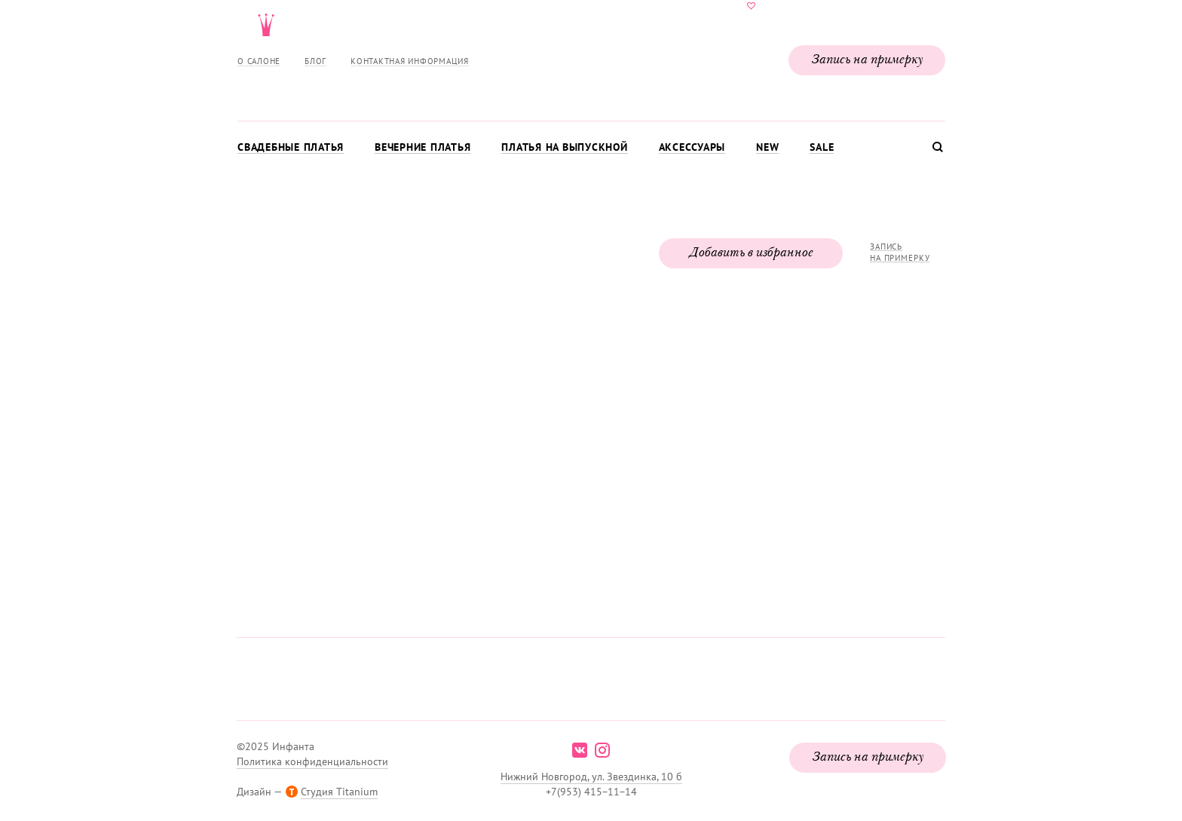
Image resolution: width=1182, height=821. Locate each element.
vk (579, 750)
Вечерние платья (422, 147)
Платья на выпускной (564, 147)
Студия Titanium (339, 791)
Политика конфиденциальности (312, 761)
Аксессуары (692, 147)
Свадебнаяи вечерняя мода (591, 57)
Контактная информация (410, 61)
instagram (602, 750)
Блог (315, 61)
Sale (822, 147)
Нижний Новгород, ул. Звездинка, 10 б (591, 776)
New (767, 147)
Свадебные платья (290, 147)
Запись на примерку (867, 60)
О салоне (258, 61)
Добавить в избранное (751, 253)
